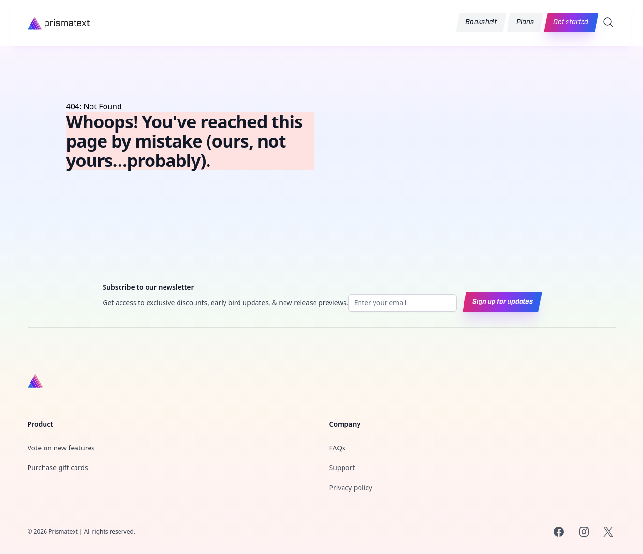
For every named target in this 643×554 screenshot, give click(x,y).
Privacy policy (351, 487)
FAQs (337, 447)
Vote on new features (61, 447)
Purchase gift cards (58, 467)
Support (342, 467)
